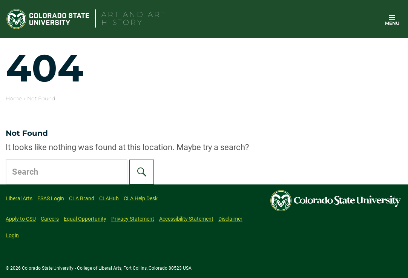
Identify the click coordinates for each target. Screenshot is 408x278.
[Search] (141, 172)
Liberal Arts (19, 198)
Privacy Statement (132, 219)
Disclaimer (230, 219)
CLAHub (109, 198)
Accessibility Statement (186, 219)
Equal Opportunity (85, 219)
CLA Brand (81, 198)
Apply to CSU (21, 219)
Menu (392, 23)
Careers (50, 219)
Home (14, 98)
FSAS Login (50, 198)
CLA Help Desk (141, 198)
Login (12, 235)
